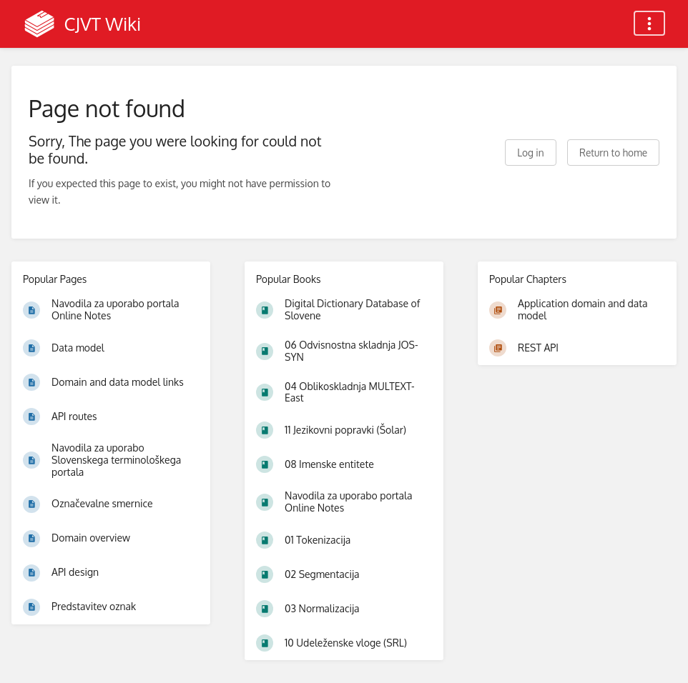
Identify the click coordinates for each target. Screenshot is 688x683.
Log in (530, 152)
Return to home (613, 152)
